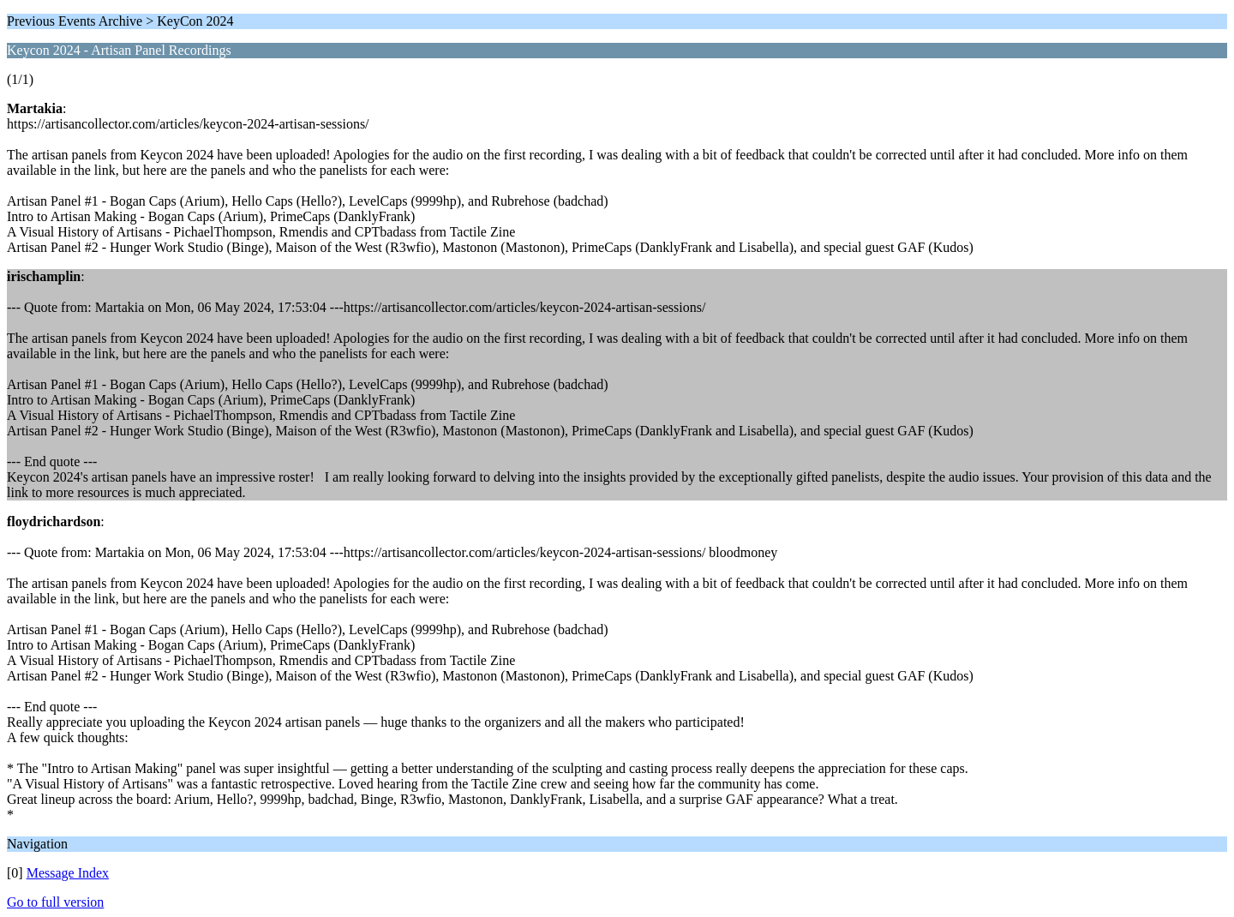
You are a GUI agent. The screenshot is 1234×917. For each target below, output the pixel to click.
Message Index (68, 873)
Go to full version (55, 902)
